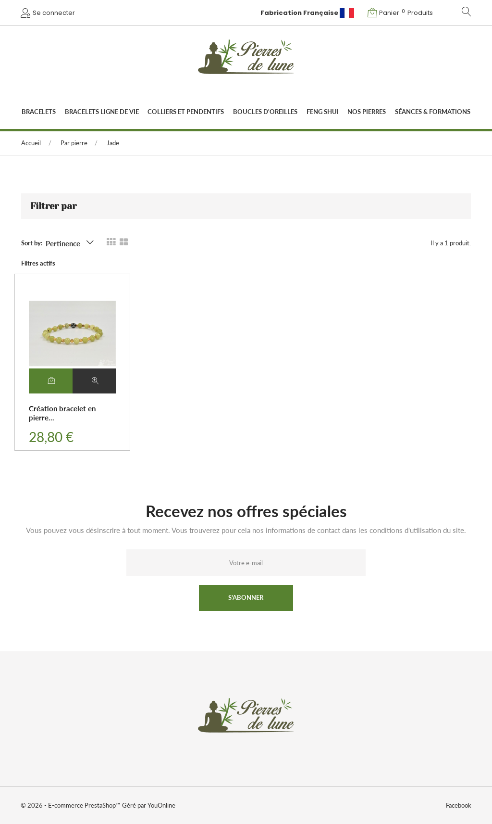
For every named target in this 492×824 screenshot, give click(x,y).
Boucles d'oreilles (265, 111)
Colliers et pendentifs (186, 111)
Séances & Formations (432, 111)
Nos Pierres (366, 111)
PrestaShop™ (103, 805)
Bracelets (39, 111)
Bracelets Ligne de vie (102, 111)
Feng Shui (323, 111)
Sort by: (31, 243)
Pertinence (63, 243)
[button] (401, 13)
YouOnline (161, 805)
